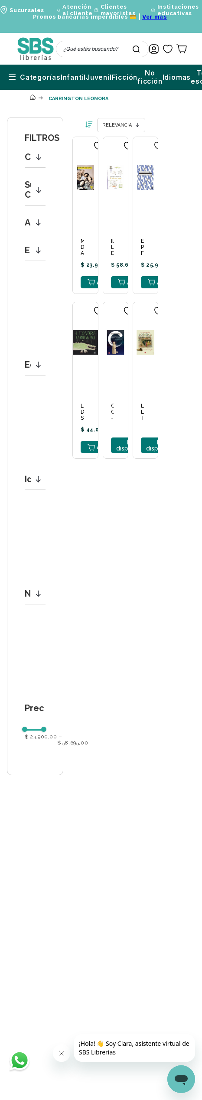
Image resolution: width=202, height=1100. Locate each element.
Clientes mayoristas (118, 9)
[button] (35, 157)
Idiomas (129, 77)
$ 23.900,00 (41, 737)
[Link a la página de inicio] (32, 98)
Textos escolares (168, 77)
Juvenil (47, 77)
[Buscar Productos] (136, 49)
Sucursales (27, 10)
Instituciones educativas (178, 9)
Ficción (73, 77)
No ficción (100, 77)
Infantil (21, 77)
